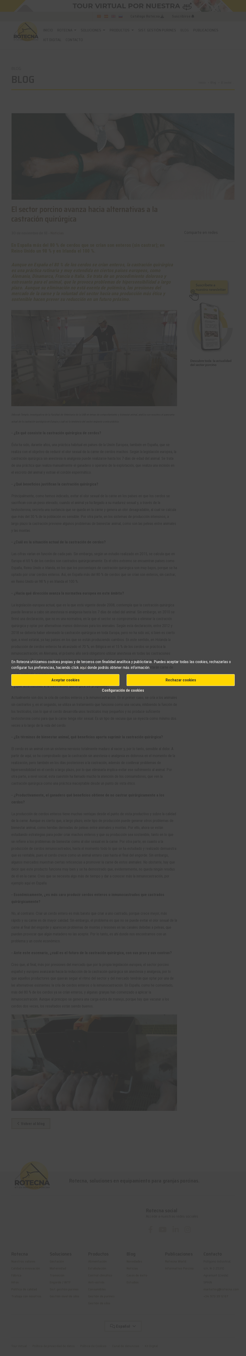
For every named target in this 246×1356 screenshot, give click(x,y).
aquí (83, 667)
